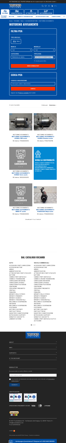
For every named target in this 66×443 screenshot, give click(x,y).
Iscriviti (14, 385)
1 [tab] (31, 325)
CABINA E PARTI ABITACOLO (17, 277)
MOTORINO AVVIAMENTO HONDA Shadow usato (45, 137)
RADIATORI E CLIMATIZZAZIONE (18, 313)
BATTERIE (12, 275)
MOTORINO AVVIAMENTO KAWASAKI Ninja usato (45, 210)
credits (12, 430)
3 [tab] (35, 325)
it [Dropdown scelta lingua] (55, 6)
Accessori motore (42, 16)
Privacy (26, 435)
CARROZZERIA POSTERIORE (17, 284)
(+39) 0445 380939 (48, 441)
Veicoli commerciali (41, 263)
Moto (18, 41)
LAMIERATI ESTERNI (15, 319)
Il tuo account (33, 358)
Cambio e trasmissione (25, 16)
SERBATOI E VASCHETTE (16, 317)
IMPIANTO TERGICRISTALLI (17, 300)
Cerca (33, 88)
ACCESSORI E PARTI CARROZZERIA (19, 265)
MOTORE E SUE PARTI (16, 309)
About (33, 342)
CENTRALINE (13, 286)
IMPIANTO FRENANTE (15, 296)
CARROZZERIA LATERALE (16, 282)
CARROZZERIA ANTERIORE (17, 280)
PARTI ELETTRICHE (15, 311)
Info (33, 347)
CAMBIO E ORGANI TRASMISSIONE (44, 279)
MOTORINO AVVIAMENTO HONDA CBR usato (21, 137)
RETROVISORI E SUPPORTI (17, 315)
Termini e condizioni (34, 435)
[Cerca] (33, 83)
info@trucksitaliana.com (16, 422)
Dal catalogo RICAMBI (33, 257)
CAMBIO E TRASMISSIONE (17, 279)
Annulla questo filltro (40, 61)
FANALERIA (12, 292)
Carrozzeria (56, 16)
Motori (11, 16)
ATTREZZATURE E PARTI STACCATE (20, 273)
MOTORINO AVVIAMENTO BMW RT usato (21, 210)
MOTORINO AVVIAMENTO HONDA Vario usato (21, 174)
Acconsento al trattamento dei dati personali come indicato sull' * (32, 380)
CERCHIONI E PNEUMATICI (17, 288)
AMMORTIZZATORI (15, 271)
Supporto (33, 353)
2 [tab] (33, 325)
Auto (11, 263)
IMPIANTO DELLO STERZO (17, 294)
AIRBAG (11, 269)
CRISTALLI (12, 290)
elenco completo (24, 93)
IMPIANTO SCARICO (15, 298)
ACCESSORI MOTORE (15, 267)
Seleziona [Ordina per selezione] (52, 105)
